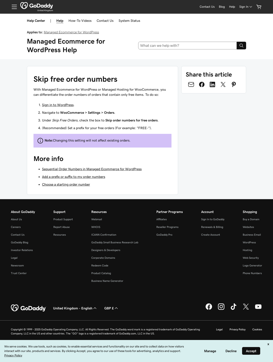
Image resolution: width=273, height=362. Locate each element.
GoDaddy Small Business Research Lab (114, 242)
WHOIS (95, 227)
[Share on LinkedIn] (212, 84)
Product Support (63, 219)
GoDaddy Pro (164, 234)
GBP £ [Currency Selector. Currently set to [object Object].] (111, 308)
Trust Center (19, 273)
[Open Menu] (12, 7)
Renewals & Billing (212, 227)
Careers (16, 227)
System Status (129, 20)
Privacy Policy (237, 329)
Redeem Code (99, 265)
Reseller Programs (167, 227)
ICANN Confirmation (103, 234)
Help (59, 20)
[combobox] (187, 45)
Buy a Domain (251, 219)
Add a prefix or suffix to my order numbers (73, 176)
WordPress (249, 242)
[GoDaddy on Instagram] (221, 309)
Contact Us (105, 20)
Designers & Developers (105, 250)
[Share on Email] (191, 84)
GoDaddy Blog (19, 242)
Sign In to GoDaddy (212, 219)
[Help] (232, 7)
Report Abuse (61, 227)
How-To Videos (79, 20)
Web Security (251, 257)
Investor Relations (22, 250)
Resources (59, 234)
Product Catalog (101, 273)
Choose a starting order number (66, 184)
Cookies (257, 329)
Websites (248, 227)
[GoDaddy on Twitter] (246, 309)
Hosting (247, 250)
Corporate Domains (103, 257)
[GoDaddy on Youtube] (258, 309)
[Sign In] (246, 7)
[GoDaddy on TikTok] (233, 309)
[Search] (241, 45)
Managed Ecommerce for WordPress (71, 32)
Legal (14, 257)
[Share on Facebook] (201, 84)
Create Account (210, 234)
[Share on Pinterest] (233, 84)
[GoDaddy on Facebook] (209, 309)
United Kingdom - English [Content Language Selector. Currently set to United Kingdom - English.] (75, 308)
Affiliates (161, 219)
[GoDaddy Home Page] (28, 308)
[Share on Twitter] (223, 84)
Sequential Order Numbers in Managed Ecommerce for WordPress (92, 169)
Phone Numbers (252, 273)
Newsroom (17, 265)
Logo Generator (252, 265)
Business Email (252, 234)
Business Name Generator (107, 280)
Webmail (96, 219)
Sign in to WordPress (58, 104)
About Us (16, 219)
